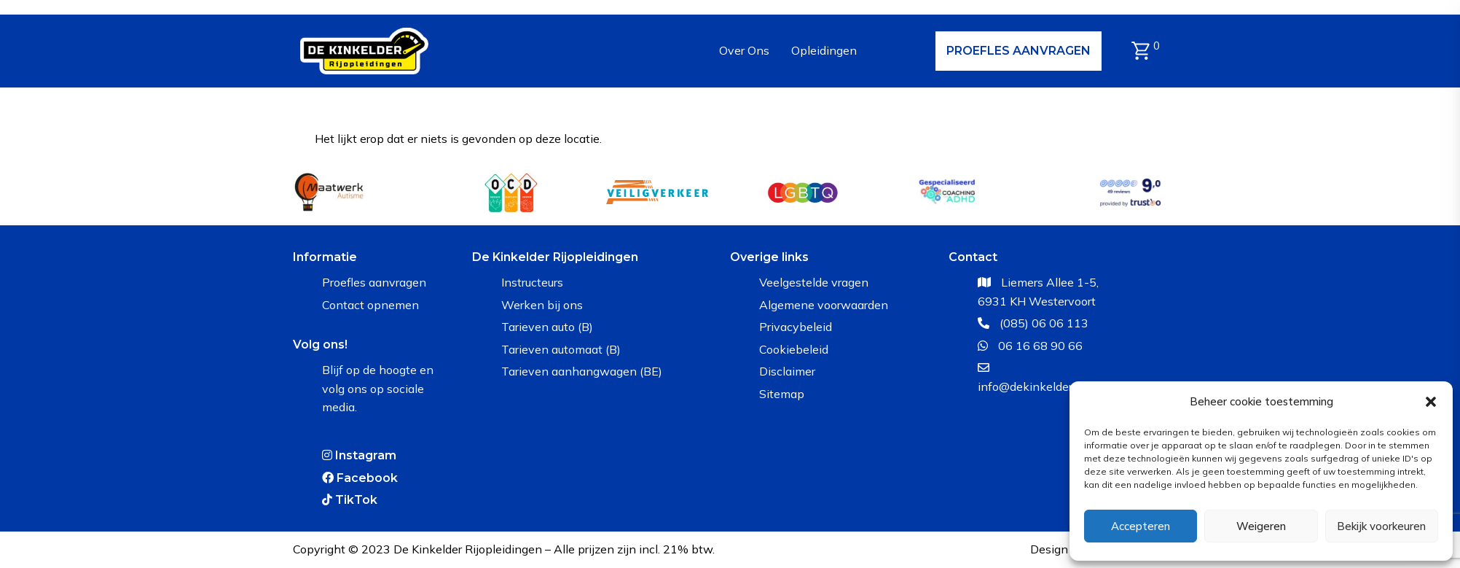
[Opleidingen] (824, 51)
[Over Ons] (744, 51)
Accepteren (1140, 526)
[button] (1431, 401)
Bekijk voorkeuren (1381, 526)
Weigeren (1261, 526)
